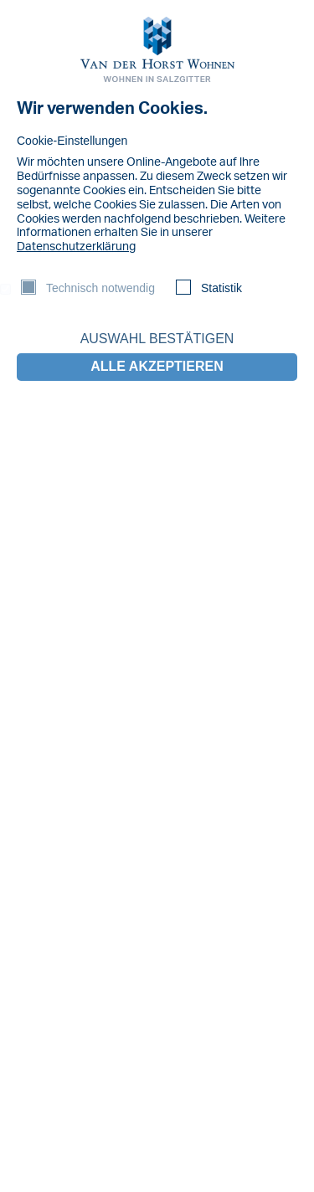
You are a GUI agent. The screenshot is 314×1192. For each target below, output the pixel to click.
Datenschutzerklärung (76, 247)
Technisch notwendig (100, 288)
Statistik (221, 288)
